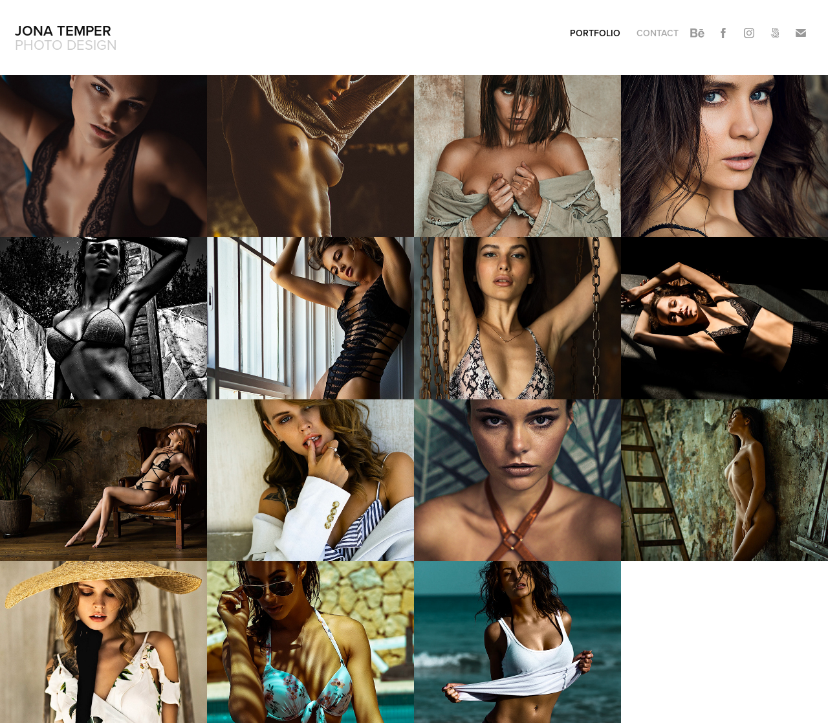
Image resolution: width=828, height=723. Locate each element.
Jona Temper (63, 30)
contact (658, 33)
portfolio (595, 33)
